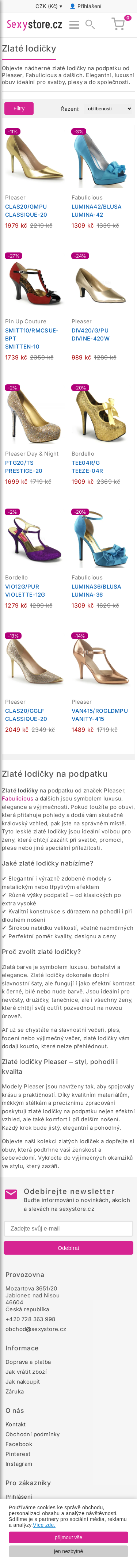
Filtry (19, 108)
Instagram (19, 1463)
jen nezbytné (68, 1551)
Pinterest (18, 1453)
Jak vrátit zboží (26, 1371)
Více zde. (44, 1525)
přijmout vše (68, 1537)
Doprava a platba (28, 1361)
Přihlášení (89, 6)
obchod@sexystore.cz (35, 1329)
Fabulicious (17, 798)
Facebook (18, 1444)
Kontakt (15, 1424)
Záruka (14, 1391)
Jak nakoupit (22, 1381)
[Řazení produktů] (108, 108)
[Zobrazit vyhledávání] (88, 25)
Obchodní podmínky (32, 1434)
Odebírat (68, 1248)
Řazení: (70, 109)
